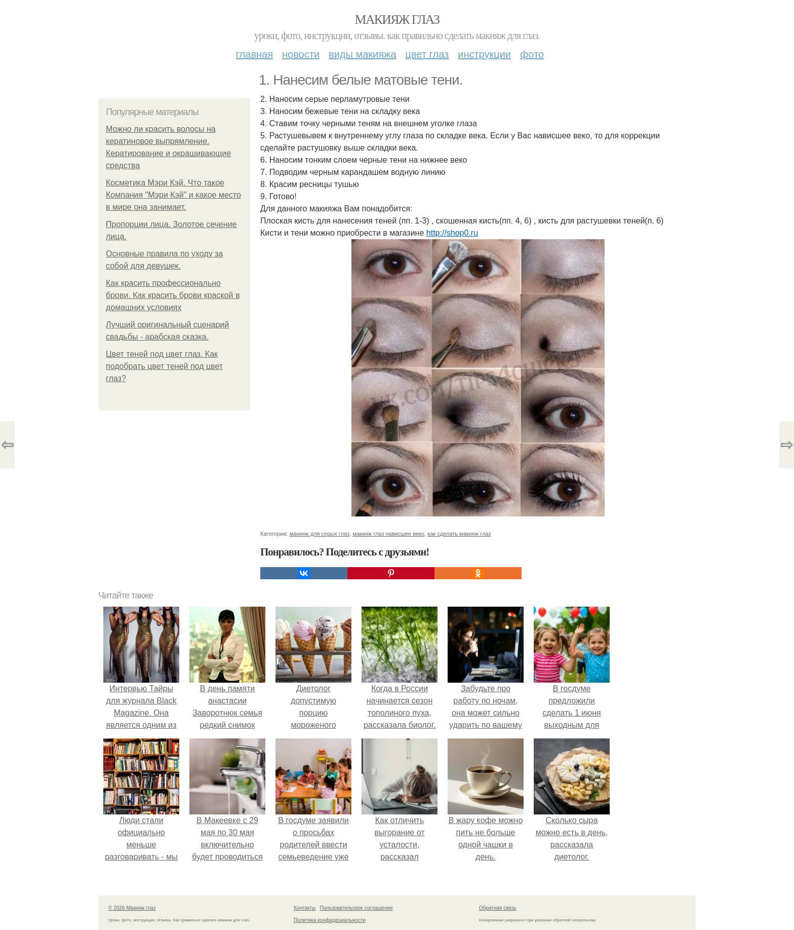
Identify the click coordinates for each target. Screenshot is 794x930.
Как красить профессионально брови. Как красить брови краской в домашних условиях (173, 295)
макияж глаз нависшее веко (388, 534)
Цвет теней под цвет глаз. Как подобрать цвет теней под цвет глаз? (164, 366)
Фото (532, 54)
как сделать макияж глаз (459, 534)
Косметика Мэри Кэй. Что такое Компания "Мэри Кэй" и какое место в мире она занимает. (173, 194)
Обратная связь (498, 908)
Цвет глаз (427, 54)
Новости (301, 54)
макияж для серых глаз (319, 534)
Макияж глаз (397, 19)
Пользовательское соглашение (356, 908)
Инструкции (484, 54)
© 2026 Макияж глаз (131, 908)
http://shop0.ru (452, 233)
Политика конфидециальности (330, 920)
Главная (254, 54)
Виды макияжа (362, 54)
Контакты (304, 908)
